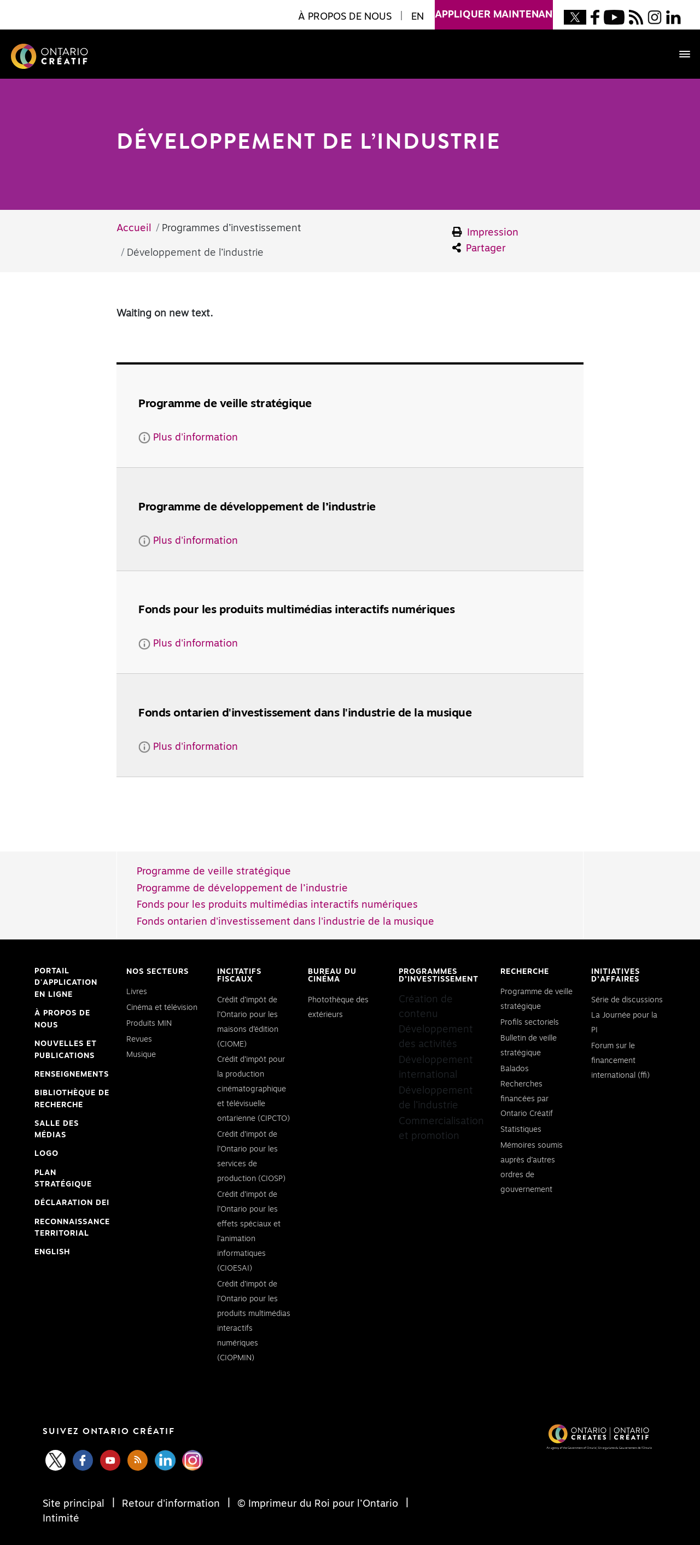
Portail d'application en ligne (65, 984)
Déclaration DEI (71, 1203)
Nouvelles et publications (65, 1050)
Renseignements (71, 1074)
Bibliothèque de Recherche (71, 1100)
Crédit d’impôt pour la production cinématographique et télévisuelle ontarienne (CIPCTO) (253, 1089)
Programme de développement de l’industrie (242, 889)
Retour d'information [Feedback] (171, 1504)
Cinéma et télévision (161, 1008)
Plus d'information (188, 438)
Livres (136, 992)
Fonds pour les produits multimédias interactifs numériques (277, 905)
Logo (46, 1154)
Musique (141, 1055)
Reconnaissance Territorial (72, 1229)
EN (417, 17)
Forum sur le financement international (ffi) (620, 1060)
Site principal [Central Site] (75, 1504)
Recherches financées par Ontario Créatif (526, 1099)
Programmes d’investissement (439, 975)
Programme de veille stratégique (214, 872)
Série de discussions (627, 1000)
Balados (514, 1069)
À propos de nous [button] (345, 17)
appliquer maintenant (494, 10)
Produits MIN (149, 1023)
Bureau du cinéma (332, 975)
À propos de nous (62, 1019)
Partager (479, 248)
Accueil (133, 228)
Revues (139, 1039)
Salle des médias (56, 1129)
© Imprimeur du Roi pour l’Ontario (318, 1504)
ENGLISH (52, 1252)
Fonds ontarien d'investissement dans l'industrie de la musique (285, 922)
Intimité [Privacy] (61, 1519)
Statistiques (520, 1129)
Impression (485, 232)
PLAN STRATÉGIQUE (63, 1179)
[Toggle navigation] (679, 54)
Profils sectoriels (529, 1022)
